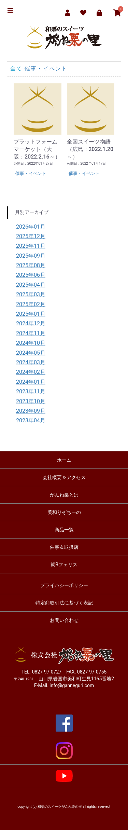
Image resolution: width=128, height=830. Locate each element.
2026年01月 (30, 226)
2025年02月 (30, 304)
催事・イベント (46, 68)
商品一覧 (64, 529)
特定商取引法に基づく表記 (64, 603)
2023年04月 (30, 420)
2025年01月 (30, 314)
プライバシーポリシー (64, 585)
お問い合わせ (64, 620)
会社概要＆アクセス (64, 477)
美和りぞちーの (64, 512)
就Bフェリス (64, 564)
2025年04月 (30, 285)
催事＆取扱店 (64, 547)
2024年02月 (30, 372)
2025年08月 (30, 265)
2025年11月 (30, 246)
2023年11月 (30, 391)
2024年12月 (30, 323)
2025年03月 (30, 294)
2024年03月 (30, 362)
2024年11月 (30, 333)
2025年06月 (30, 275)
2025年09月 (30, 256)
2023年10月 (30, 401)
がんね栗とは (64, 495)
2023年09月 (30, 411)
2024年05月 (30, 353)
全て (16, 68)
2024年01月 (30, 382)
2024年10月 (30, 343)
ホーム (64, 460)
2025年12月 (30, 236)
